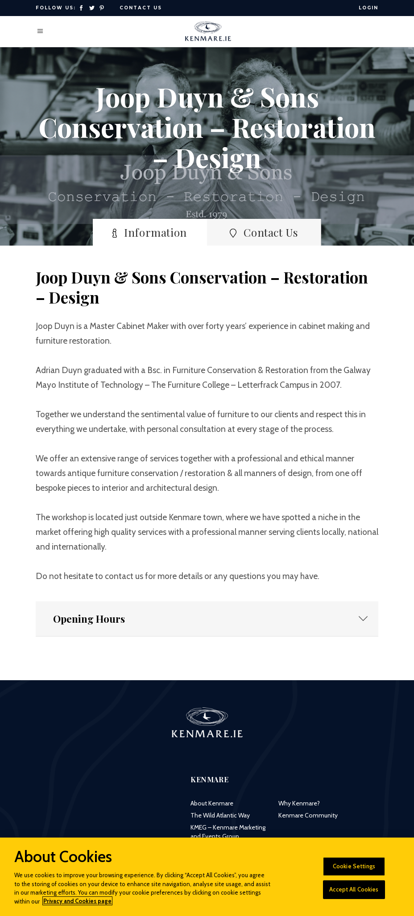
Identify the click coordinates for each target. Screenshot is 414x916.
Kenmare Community (308, 815)
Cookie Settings (354, 871)
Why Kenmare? (299, 803)
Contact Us (141, 8)
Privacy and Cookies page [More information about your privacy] (77, 906)
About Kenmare (211, 803)
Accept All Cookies (353, 894)
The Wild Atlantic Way (220, 815)
